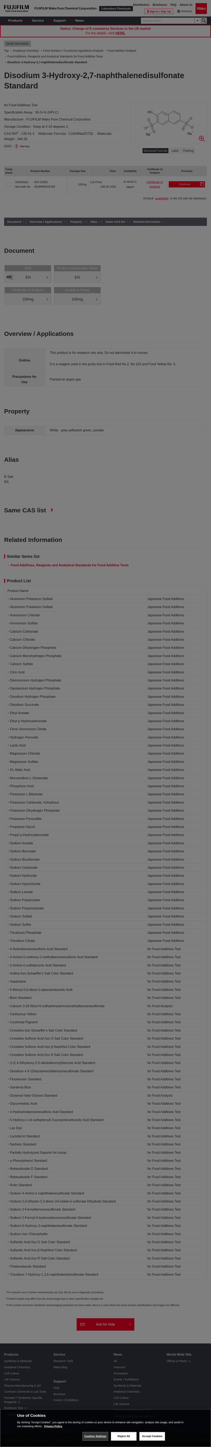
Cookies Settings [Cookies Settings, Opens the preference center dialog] (95, 1436)
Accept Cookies (152, 1436)
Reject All (124, 1436)
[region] (105, 1428)
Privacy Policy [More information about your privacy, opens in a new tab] (53, 1426)
